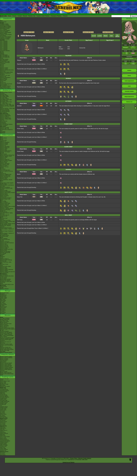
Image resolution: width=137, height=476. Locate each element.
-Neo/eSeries (3, 416)
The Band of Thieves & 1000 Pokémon (6, 189)
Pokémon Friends (4, 144)
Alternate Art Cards (4, 384)
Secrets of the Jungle (4, 350)
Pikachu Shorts (7, 354)
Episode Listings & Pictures (6, 92)
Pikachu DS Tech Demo (5, 251)
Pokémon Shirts (3, 79)
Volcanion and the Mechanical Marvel (6, 346)
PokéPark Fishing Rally (5, 252)
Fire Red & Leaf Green (5, 239)
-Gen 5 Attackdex (3, 45)
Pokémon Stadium (4, 270)
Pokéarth (65, 16)
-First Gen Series (3, 417)
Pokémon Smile (3, 162)
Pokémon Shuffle (3, 190)
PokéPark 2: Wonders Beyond (6, 208)
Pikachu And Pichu (4, 358)
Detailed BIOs (3, 296)
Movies (7, 315)
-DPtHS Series (3, 414)
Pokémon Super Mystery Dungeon (7, 192)
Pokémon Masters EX (4, 147)
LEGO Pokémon (3, 78)
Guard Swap (20, 151)
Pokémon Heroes (4, 324)
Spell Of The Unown (4, 321)
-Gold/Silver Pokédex (4, 25)
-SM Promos (2, 422)
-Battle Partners (3, 438)
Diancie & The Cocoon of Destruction (5, 342)
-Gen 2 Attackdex (3, 42)
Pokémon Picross (4, 193)
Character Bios (3, 94)
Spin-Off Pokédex (4, 55)
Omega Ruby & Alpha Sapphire (6, 182)
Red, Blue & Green (4, 264)
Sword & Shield (3, 154)
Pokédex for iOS (3, 216)
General (94, 35)
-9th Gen (2, 64)
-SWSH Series (3, 409)
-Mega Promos (3, 419)
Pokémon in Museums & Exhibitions (5, 74)
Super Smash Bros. (4, 272)
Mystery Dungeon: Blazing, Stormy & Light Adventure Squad (7, 224)
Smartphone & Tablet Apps (5, 281)
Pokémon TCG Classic (5, 386)
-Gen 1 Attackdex (3, 41)
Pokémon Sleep (3, 149)
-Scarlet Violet (3, 408)
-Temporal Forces (4, 402)
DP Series (2, 305)
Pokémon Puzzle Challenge (6, 259)
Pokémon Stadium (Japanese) (6, 269)
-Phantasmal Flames (4, 390)
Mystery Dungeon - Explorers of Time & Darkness (7, 234)
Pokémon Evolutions (4, 116)
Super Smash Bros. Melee (5, 262)
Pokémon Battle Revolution (6, 227)
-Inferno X (2, 431)
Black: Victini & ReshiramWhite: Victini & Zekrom (7, 336)
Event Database (3, 84)
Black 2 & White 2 (4, 202)
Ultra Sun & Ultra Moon (5, 170)
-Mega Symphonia (4, 433)
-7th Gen (2, 66)
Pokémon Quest (3, 178)
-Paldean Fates (3, 403)
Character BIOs (3, 295)
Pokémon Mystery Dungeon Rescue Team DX (6, 161)
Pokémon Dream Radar (5, 203)
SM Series (2, 313)
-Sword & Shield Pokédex (5, 32)
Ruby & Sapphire (3, 238)
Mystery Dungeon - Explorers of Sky (7, 229)
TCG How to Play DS (4, 215)
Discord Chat (3, 82)
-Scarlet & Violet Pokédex (5, 36)
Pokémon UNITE (3, 148)
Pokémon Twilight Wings (5, 115)
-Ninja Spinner (3, 428)
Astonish (19, 105)
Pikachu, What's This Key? (6, 372)
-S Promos (2, 453)
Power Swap (20, 128)
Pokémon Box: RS (4, 246)
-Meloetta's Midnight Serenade (6, 338)
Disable (19, 83)
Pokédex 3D (2, 210)
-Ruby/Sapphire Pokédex (5, 26)
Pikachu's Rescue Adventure (6, 357)
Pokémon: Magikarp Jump (5, 174)
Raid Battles (2, 385)
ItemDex (2, 51)
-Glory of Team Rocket (5, 436)
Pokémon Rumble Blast (5, 209)
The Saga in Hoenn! (4, 98)
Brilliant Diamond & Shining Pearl (7, 155)
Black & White (3, 201)
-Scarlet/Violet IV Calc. (5, 61)
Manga (7, 291)
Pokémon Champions (4, 142)
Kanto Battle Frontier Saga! (6, 99)
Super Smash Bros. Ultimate (6, 179)
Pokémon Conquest (4, 207)
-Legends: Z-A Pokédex (5, 37)
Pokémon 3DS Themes (5, 280)
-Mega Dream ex (3, 430)
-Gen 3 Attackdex (3, 43)
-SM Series (2, 410)
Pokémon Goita (3, 286)
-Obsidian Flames (4, 406)
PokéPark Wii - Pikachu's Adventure (5, 226)
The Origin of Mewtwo (5, 318)
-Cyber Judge (3, 448)
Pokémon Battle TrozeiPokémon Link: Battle (7, 186)
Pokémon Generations (5, 114)
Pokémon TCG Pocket (5, 151)
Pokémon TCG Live (4, 166)
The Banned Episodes (5, 111)
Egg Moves (117, 35)
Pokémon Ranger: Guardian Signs (7, 221)
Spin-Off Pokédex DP (4, 56)
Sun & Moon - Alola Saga (5, 104)
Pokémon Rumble (4, 222)
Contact (20, 16)
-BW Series (2, 413)
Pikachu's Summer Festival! (6, 363)
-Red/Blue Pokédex (4, 23)
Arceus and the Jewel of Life (6, 333)
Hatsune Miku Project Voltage (6, 72)
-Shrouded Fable (3, 400)
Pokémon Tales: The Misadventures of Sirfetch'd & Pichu (6, 129)
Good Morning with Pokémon (6, 124)
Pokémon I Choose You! (5, 347)
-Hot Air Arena (3, 437)
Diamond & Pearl (3, 218)
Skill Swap (19, 219)
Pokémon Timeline (4, 67)
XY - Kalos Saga (3, 102)
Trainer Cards (3, 382)
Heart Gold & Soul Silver (5, 220)
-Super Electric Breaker (5, 440)
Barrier (19, 174)
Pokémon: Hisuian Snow (5, 117)
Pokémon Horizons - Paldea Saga (7, 108)
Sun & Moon (2, 169)
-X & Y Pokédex (3, 29)
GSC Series (2, 301)
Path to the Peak (3, 121)
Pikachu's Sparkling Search (6, 368)
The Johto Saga (3, 97)
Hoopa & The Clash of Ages (6, 344)
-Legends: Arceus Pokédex (6, 34)
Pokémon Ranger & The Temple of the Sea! (7, 329)
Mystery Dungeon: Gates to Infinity (7, 206)
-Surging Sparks (3, 398)
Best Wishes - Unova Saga (6, 101)
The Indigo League (4, 95)
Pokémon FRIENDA (4, 288)
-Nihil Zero (2, 429)
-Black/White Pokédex (5, 28)
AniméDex (2, 93)
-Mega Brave (3, 432)
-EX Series (2, 415)
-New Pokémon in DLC (5, 87)
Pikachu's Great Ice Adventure (6, 367)
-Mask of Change (3, 445)
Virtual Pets (2, 282)
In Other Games (3, 277)
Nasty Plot (19, 197)
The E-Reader (3, 253)
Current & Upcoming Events (6, 83)
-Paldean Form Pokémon (5, 88)
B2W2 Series (3, 310)
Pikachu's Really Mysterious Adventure (6, 370)
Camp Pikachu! (3, 360)
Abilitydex (2, 53)
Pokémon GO (3, 145)
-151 (1, 405)
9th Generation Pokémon (5, 86)
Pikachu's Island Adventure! (6, 365)
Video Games (7, 135)
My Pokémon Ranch (4, 235)
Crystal (1, 257)
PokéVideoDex (3, 123)
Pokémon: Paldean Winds (5, 118)
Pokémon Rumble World (5, 191)
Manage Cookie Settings (84, 458)
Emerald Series (3, 304)
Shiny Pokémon (3, 112)
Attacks (105, 35)
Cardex (1, 58)
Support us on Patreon (68, 462)
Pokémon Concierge (4, 127)
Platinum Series (3, 306)
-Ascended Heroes (4, 389)
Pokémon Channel (4, 244)
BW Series (2, 308)
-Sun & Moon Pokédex (5, 30)
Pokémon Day (3, 76)
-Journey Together (4, 396)
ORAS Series (3, 312)
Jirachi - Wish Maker (4, 325)
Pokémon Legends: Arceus (6, 156)
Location (99, 35)
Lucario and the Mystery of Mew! (7, 327)
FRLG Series (3, 303)
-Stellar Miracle (3, 443)
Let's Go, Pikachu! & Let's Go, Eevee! (6, 172)
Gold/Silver (2, 256)
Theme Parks (3, 80)
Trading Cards (7, 377)
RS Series (2, 302)
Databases (7, 19)
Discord (25, 16)
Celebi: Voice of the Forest (5, 323)
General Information (4, 292)
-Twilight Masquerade (4, 401)
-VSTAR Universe (4, 449)
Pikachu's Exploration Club (6, 366)
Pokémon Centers (4, 68)
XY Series (2, 311)
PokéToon (2, 120)
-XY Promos (2, 423)
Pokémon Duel (3, 196)
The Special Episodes (4, 110)
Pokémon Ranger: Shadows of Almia (6, 232)
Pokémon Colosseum (4, 241)
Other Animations (3, 125)
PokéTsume (2, 132)
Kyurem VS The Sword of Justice (7, 337)
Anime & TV (7, 90)
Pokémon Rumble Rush (5, 175)
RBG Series (2, 299)
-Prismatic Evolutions (4, 397)
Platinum (2, 219)
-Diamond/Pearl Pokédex (5, 27)
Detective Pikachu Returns (5, 150)
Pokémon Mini (3, 261)
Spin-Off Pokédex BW (4, 57)
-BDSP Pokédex (3, 33)
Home (9, 16)
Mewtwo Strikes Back (4, 319)
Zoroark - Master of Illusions (6, 334)
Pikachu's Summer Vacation (6, 356)
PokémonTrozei (3, 250)
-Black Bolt (2, 392)
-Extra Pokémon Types (5, 381)
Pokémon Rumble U (4, 205)
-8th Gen (2, 65)
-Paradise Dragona (4, 442)
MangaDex (2, 293)
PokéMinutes (3, 122)
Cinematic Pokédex (4, 59)
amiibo (1, 283)
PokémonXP (2, 71)
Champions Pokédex (56, 16)
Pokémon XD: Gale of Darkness (7, 242)
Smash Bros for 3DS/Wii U (5, 197)
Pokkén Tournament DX (5, 176)
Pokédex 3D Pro (3, 211)
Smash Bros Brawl (4, 236)
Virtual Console (3, 278)
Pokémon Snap (3, 267)
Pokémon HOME (3, 157)
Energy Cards (3, 383)
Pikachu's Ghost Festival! (5, 364)
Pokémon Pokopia (4, 143)
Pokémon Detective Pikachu (6, 352)
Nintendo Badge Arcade (5, 198)
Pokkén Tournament (4, 195)
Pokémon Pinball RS (4, 247)
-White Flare (2, 393)
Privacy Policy (73, 458)
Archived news (3, 21)
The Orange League (4, 96)
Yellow (1, 265)
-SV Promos (2, 420)
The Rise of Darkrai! (4, 331)
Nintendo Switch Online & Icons (7, 284)
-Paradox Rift (3, 404)
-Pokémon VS (3, 450)
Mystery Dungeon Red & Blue (6, 249)
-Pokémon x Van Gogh (5, 75)
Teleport (19, 60)
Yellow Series (3, 300)
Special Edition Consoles (5, 279)
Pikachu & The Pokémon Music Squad (6, 374)
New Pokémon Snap (4, 164)
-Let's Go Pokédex (4, 31)
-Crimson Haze (3, 446)
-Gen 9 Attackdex (3, 49)
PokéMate (2, 254)
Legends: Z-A (3, 141)
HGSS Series (3, 307)
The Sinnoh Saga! (4, 100)
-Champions (2, 63)
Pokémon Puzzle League (5, 266)
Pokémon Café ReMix (5, 146)
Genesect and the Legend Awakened (5, 340)
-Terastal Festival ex (4, 439)
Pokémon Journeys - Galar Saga (7, 105)
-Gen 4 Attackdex (3, 44)
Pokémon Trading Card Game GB (7, 271)
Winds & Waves (3, 138)
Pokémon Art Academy (5, 187)
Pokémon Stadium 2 (4, 258)
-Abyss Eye (2, 427)
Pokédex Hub (31, 16)
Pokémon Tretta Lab (4, 204)
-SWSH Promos (3, 421)
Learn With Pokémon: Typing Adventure (6, 213)
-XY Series (2, 412)
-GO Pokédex (3, 35)
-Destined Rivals (3, 394)
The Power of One (4, 320)
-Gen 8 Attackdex (3, 48)
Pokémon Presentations (5, 77)
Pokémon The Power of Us (6, 348)
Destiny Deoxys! (3, 326)
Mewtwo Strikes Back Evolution (6, 349)
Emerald (2, 240)
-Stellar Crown (3, 399)
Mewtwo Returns (3, 322)
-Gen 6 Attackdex (3, 46)
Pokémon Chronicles (4, 109)
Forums (14, 16)
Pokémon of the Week (5, 62)
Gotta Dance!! (3, 362)
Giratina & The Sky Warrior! (6, 332)
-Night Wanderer (3, 444)
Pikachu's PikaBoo (4, 359)
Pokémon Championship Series (7, 69)
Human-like (82, 47)
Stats (111, 35)
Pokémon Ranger (4, 248)
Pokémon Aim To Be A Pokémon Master (7, 107)
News (1, 20)
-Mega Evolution (3, 391)
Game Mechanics (4, 60)
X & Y (1, 181)
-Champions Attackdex (5, 50)
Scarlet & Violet (3, 140)
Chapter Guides (3, 297)
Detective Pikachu (4, 177)
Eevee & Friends (3, 371)
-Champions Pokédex (4, 38)
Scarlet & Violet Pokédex (42, 16)
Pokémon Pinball (3, 268)
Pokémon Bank (3, 184)
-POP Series (2, 424)
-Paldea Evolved (3, 407)
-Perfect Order (3, 388)
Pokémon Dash (3, 243)
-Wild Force (2, 447)
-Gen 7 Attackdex (3, 47)
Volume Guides (3, 298)
